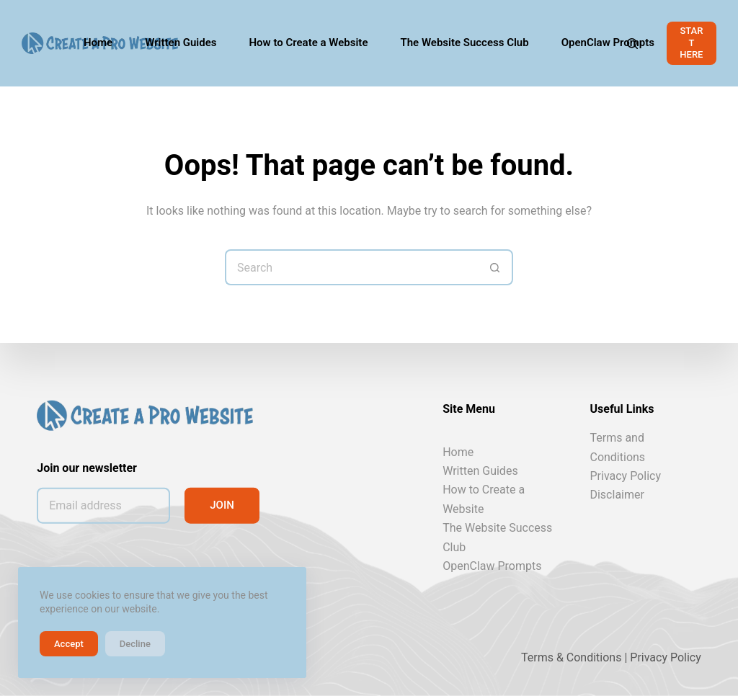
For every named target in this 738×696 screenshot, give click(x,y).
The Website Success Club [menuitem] (464, 42)
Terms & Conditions (571, 657)
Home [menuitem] (98, 42)
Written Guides (480, 471)
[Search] (632, 43)
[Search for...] (351, 267)
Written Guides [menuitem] (180, 42)
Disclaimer (617, 494)
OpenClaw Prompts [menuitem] (607, 42)
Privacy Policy (625, 476)
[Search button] (495, 267)
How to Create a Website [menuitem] (308, 42)
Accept (69, 643)
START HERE (691, 43)
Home (458, 451)
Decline (135, 643)
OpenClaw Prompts (492, 566)
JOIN (222, 505)
